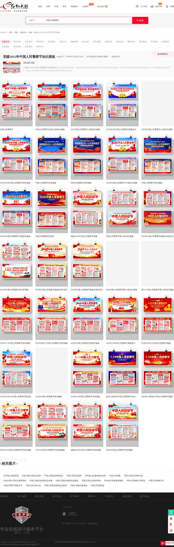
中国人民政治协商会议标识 (55, 485)
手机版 (144, 496)
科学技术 (28, 42)
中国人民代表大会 (33, 485)
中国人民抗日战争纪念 (133, 476)
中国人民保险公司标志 (135, 481)
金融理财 (74, 42)
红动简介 (109, 496)
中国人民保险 (115, 476)
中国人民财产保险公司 (12, 485)
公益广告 (63, 42)
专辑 (16, 32)
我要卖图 (171, 512)
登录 (172, 6)
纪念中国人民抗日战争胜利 (14, 481)
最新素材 (4, 496)
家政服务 (6, 47)
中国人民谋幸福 (97, 485)
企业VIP (158, 6)
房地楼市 (165, 42)
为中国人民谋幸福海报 (113, 481)
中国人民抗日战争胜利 (91, 481)
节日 (64, 6)
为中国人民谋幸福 (11, 476)
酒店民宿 (17, 42)
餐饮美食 (131, 42)
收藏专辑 (164, 54)
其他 (30, 32)
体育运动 (120, 42)
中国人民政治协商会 (78, 485)
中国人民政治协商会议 (53, 476)
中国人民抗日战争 (74, 476)
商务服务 (28, 47)
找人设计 (101, 6)
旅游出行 (85, 42)
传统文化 (40, 47)
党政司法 (23, 32)
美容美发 (108, 42)
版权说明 (127, 496)
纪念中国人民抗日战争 (31, 476)
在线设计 (74, 6)
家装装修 (143, 42)
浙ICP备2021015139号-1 (28, 542)
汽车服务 (154, 42)
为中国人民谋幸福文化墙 (95, 476)
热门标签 (22, 496)
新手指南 (74, 496)
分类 (48, 6)
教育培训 (40, 42)
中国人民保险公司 (156, 481)
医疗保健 (97, 42)
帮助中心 (92, 496)
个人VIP (143, 6)
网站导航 (39, 496)
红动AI (85, 5)
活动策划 (51, 42)
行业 (56, 6)
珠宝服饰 (17, 47)
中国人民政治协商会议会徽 (40, 481)
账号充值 (57, 496)
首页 (40, 6)
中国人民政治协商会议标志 (67, 481)
